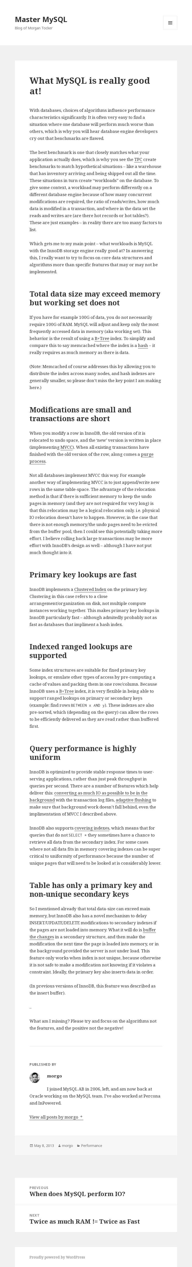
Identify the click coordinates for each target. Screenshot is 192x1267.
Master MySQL (41, 19)
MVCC (66, 447)
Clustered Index (90, 589)
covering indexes (91, 828)
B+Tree (102, 338)
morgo (67, 1145)
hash (143, 345)
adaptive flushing (133, 800)
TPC (138, 159)
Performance (91, 1145)
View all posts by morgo (54, 1117)
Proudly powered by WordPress (57, 1257)
